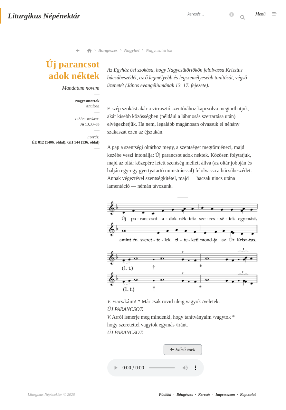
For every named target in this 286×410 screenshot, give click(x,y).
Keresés (204, 394)
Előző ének (182, 349)
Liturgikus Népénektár (44, 16)
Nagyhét (131, 50)
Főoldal (165, 394)
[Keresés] (209, 14)
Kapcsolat (248, 394)
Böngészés (108, 50)
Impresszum (225, 394)
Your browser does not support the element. (155, 367)
